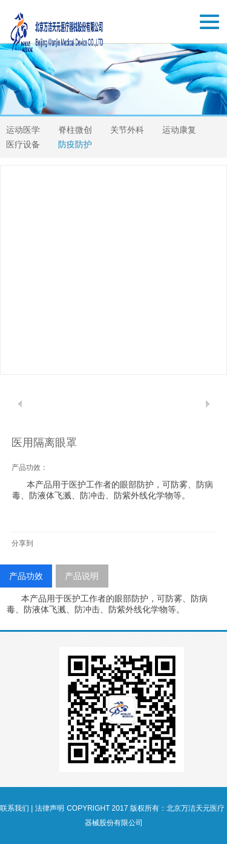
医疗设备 (23, 144)
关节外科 (127, 130)
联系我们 (14, 808)
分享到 (22, 543)
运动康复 (179, 130)
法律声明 (49, 808)
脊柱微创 (75, 130)
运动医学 (23, 130)
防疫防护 (75, 144)
